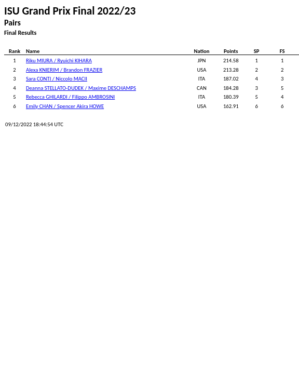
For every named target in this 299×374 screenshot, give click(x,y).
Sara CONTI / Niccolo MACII (56, 78)
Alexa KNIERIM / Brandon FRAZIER (64, 69)
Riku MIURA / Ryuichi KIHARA (59, 60)
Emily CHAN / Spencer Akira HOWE (65, 106)
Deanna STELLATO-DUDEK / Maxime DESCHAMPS (81, 88)
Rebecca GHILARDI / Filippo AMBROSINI (70, 97)
